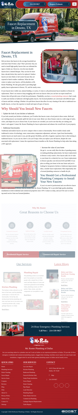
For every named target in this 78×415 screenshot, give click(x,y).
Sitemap (3, 404)
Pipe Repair (26, 387)
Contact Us (4, 401)
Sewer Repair (5, 375)
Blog (2, 387)
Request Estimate (56, 4)
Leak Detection (27, 390)
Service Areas (5, 378)
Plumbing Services (6, 369)
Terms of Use (5, 398)
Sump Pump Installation (30, 378)
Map (52, 375)
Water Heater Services (29, 395)
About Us (4, 393)
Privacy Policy (5, 395)
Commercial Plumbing (29, 398)
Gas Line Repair (28, 366)
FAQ (2, 390)
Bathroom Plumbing (29, 372)
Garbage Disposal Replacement (32, 401)
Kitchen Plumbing (28, 369)
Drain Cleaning (5, 372)
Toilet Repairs (27, 404)
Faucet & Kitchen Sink (30, 375)
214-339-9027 (35, 4)
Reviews (3, 384)
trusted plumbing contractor (60, 97)
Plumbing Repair (28, 393)
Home (3, 366)
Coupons (4, 381)
